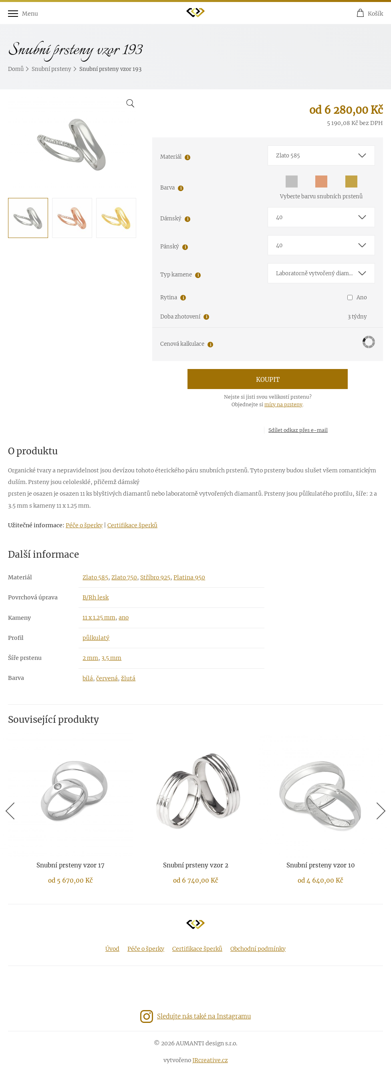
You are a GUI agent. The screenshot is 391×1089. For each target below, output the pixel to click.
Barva (167, 187)
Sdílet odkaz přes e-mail (298, 430)
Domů (16, 69)
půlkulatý (96, 637)
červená (107, 678)
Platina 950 (189, 577)
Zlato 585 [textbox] (288, 155)
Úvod (112, 948)
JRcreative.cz (210, 1060)
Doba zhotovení (180, 316)
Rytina (168, 297)
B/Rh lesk (96, 597)
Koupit (268, 379)
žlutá (128, 678)
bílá (88, 678)
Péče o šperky (84, 525)
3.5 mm (111, 657)
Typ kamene (176, 274)
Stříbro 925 (155, 577)
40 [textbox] (279, 217)
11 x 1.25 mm (99, 617)
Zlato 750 (124, 577)
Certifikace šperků (132, 525)
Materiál (170, 156)
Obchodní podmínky (258, 948)
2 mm (90, 657)
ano (124, 617)
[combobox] (321, 155)
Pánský (169, 246)
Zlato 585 (95, 577)
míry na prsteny (283, 404)
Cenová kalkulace (182, 344)
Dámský (170, 218)
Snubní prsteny (51, 69)
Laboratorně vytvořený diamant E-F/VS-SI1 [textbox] (325, 273)
